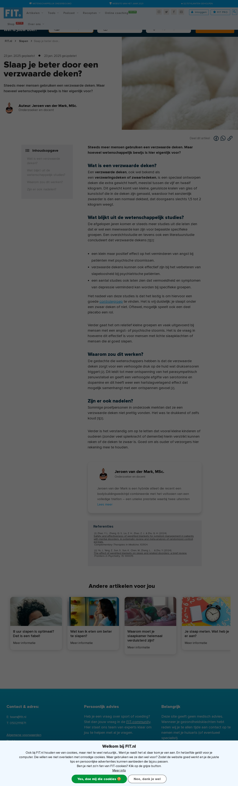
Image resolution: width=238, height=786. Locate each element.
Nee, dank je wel (147, 779)
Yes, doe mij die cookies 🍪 (99, 779)
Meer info (119, 770)
